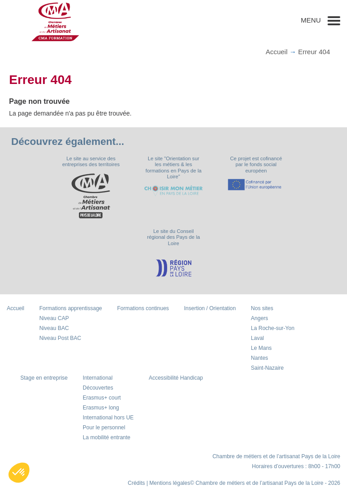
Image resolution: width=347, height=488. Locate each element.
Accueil (276, 52)
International (98, 378)
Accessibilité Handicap (176, 378)
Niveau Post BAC (60, 338)
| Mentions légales (168, 483)
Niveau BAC (54, 328)
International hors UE (108, 417)
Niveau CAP (54, 318)
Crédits (136, 483)
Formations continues (143, 308)
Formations (70, 308)
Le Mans (261, 348)
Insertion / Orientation (210, 308)
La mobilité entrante (106, 437)
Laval (257, 338)
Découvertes (98, 388)
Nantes (259, 358)
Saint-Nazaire (267, 368)
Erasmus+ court (102, 398)
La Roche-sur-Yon (272, 328)
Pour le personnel (104, 427)
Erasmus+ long (101, 407)
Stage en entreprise (44, 378)
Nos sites (262, 308)
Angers (259, 318)
